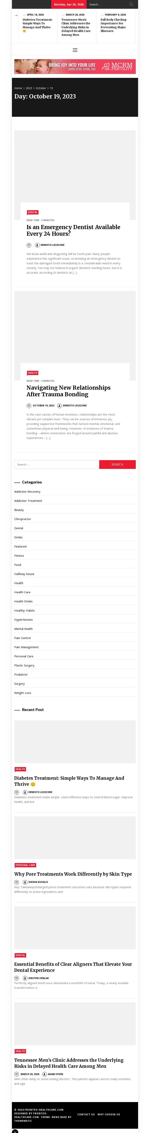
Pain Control (22, 638)
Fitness (19, 555)
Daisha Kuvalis (35, 882)
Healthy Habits (24, 610)
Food (17, 565)
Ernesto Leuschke (49, 245)
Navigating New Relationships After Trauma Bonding (69, 391)
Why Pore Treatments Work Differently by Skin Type (73, 874)
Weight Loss (22, 693)
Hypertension (23, 619)
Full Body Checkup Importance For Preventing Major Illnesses (114, 25)
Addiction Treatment (28, 501)
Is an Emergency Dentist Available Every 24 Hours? (73, 230)
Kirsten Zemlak (36, 978)
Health (32, 372)
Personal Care (23, 656)
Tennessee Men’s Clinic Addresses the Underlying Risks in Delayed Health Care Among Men (76, 27)
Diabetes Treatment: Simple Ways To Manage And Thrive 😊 (38, 25)
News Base (60, 1117)
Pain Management (26, 647)
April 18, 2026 (35, 14)
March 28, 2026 (75, 14)
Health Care (22, 592)
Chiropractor (22, 519)
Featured (20, 546)
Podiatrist (21, 674)
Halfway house (24, 574)
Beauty (19, 510)
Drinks (18, 537)
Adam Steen (52, 1074)
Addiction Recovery (27, 491)
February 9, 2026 (115, 14)
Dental (33, 212)
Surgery (19, 684)
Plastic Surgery (24, 665)
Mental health (23, 629)
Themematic (23, 1120)
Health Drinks (23, 601)
